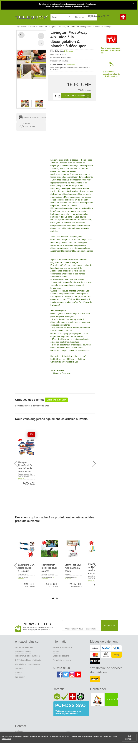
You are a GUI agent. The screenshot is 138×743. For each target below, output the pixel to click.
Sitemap (56, 651)
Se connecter (109, 625)
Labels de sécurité (61, 656)
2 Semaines (68, 51)
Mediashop (71, 64)
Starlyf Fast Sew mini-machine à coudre (73, 568)
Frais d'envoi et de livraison (27, 656)
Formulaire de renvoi (62, 660)
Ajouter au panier (78, 95)
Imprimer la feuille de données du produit (34, 119)
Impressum (20, 677)
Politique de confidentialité (86, 629)
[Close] (133, 3)
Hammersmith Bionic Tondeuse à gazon (49, 568)
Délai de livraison (23, 651)
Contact (18, 673)
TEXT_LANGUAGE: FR (98, 16)
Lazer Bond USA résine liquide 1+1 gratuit (26, 568)
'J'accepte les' (79, 629)
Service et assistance (62, 647)
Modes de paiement (24, 647)
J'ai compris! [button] (129, 737)
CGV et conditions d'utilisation (28, 660)
